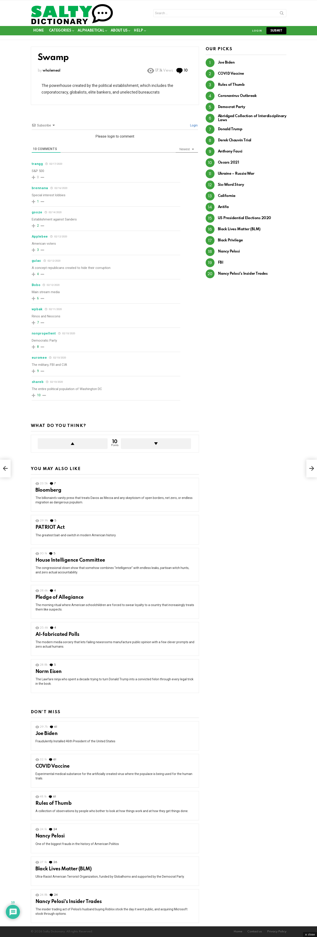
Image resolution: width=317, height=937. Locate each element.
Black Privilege (230, 240)
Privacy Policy (276, 931)
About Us (119, 31)
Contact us (254, 931)
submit (276, 30)
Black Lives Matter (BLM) (63, 869)
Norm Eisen (48, 671)
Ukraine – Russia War (236, 174)
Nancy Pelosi (50, 836)
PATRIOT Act (50, 527)
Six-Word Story (231, 185)
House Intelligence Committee (70, 560)
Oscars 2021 (228, 162)
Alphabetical (91, 31)
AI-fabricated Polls (57, 634)
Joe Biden (46, 733)
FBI (220, 262)
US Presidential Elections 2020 (244, 218)
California (227, 196)
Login (193, 125)
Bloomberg (48, 490)
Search (281, 14)
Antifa (223, 207)
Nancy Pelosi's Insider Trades (68, 901)
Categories (60, 31)
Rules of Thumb (53, 803)
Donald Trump (230, 129)
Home (38, 30)
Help (138, 31)
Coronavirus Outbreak (237, 96)
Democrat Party (231, 107)
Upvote (73, 443)
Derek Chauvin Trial (234, 140)
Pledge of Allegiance (59, 597)
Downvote (156, 443)
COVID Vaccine (52, 766)
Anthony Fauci (230, 151)
